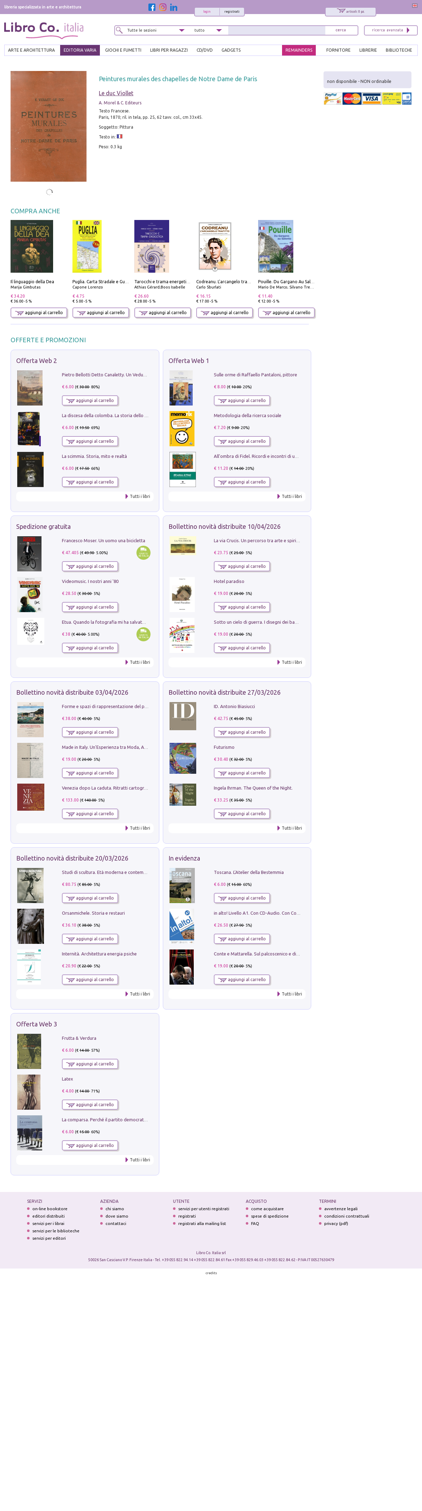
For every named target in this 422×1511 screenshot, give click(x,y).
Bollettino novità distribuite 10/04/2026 (224, 526)
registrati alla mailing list (202, 1223)
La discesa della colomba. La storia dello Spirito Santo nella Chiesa (129, 415)
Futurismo (224, 747)
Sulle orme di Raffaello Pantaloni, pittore (255, 374)
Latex (67, 1078)
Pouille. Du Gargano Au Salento (289, 281)
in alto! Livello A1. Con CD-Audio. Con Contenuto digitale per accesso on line (291, 912)
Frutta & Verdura (79, 1038)
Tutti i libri (140, 496)
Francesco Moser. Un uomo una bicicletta (103, 540)
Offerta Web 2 (36, 360)
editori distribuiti (48, 1216)
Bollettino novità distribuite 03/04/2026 (72, 692)
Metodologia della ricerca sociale (247, 415)
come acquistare (267, 1208)
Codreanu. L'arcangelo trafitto (226, 281)
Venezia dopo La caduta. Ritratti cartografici (107, 787)
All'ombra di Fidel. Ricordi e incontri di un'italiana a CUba (271, 456)
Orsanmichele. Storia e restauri (93, 912)
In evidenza (184, 858)
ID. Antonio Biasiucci (234, 706)
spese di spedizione (270, 1216)
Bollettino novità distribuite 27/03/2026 (224, 692)
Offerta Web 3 (36, 1023)
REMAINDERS (299, 50)
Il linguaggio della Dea (32, 281)
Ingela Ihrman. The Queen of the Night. (253, 787)
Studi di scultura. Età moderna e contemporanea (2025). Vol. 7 (125, 872)
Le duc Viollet (116, 93)
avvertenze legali (341, 1208)
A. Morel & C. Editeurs (120, 102)
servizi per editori (49, 1238)
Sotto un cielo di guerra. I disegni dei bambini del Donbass (273, 622)
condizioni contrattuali (346, 1216)
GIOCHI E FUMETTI (123, 50)
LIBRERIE (368, 50)
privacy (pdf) (336, 1223)
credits (211, 1273)
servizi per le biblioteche (55, 1230)
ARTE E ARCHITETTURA (31, 50)
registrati (231, 11)
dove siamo (117, 1216)
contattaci (116, 1223)
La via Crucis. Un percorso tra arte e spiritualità (261, 540)
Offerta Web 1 (188, 360)
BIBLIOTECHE (399, 50)
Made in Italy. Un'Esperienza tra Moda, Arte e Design (115, 747)
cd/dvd (205, 50)
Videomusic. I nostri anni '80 (90, 581)
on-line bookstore (50, 1208)
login (207, 11)
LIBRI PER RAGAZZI (169, 50)
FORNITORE (338, 50)
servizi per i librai (48, 1223)
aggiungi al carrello (39, 312)
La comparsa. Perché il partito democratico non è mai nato (121, 1119)
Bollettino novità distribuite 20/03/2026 (72, 858)
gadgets (231, 50)
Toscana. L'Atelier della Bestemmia (249, 872)
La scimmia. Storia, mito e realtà (94, 456)
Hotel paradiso (229, 581)
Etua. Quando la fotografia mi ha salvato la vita (110, 622)
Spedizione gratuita (43, 526)
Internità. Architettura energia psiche (99, 953)
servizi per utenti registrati (203, 1208)
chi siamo (115, 1208)
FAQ (255, 1223)
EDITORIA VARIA (80, 50)
